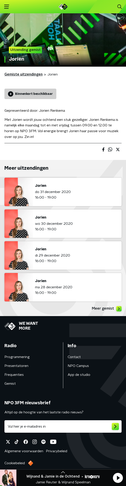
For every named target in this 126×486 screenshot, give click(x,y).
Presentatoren (16, 366)
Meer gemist (107, 308)
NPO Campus (78, 366)
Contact (74, 357)
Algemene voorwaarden (23, 451)
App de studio (79, 374)
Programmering (17, 357)
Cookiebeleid (14, 463)
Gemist (10, 383)
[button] (118, 478)
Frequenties (14, 374)
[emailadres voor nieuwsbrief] (63, 426)
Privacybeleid (56, 451)
